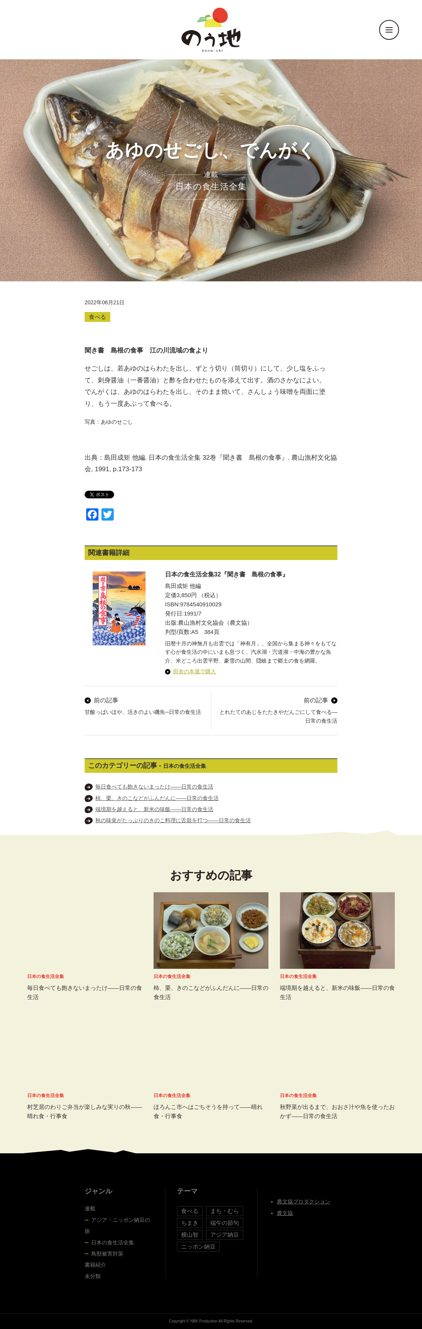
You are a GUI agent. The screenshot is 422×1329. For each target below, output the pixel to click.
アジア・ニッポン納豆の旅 (117, 1225)
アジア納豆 (224, 1234)
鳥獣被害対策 (107, 1254)
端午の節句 (224, 1223)
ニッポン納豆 (198, 1246)
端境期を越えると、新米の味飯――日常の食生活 (154, 809)
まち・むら (224, 1211)
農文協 (285, 1213)
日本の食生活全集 (112, 1242)
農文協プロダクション (303, 1201)
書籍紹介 (95, 1265)
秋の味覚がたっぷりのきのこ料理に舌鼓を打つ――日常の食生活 (173, 820)
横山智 (189, 1234)
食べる (97, 316)
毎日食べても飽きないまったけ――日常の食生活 (154, 787)
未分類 (93, 1276)
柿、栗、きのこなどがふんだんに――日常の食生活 (157, 798)
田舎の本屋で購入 (194, 671)
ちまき (189, 1223)
